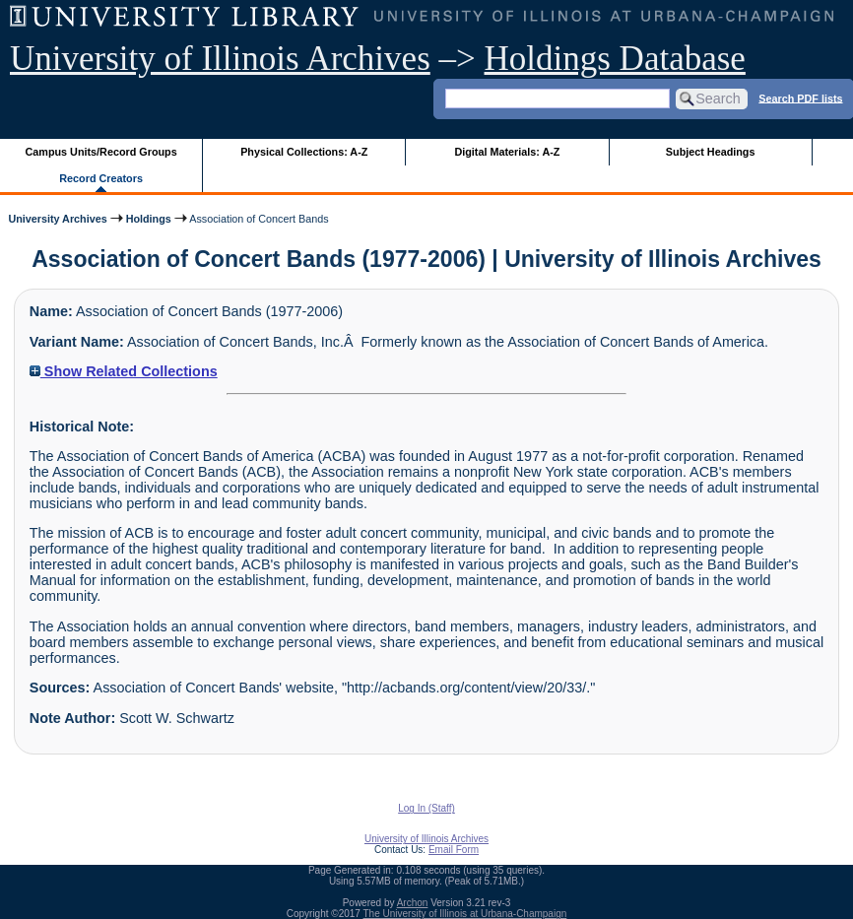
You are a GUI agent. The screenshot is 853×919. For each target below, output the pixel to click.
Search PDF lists (800, 97)
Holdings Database (615, 58)
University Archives (57, 219)
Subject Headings (710, 152)
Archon (412, 902)
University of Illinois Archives (220, 58)
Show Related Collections (124, 371)
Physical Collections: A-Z (303, 152)
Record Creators (101, 178)
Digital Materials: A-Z (506, 152)
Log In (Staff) (426, 808)
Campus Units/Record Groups (101, 152)
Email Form (453, 849)
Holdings (148, 219)
